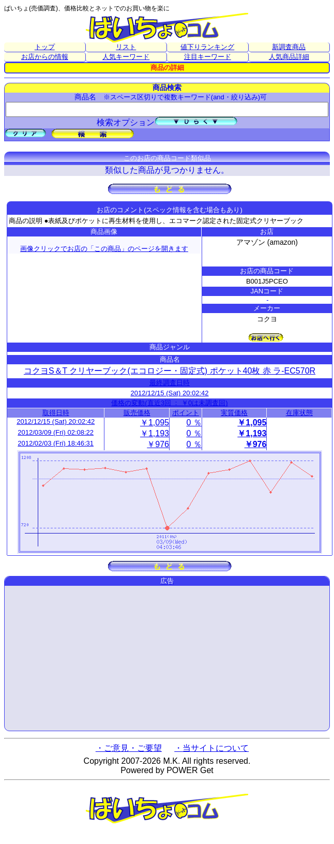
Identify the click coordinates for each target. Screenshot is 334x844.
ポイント (185, 413)
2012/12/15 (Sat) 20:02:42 (169, 393)
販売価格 (137, 413)
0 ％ (193, 422)
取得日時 (55, 413)
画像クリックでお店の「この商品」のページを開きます (104, 249)
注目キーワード (207, 57)
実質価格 (234, 413)
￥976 (158, 444)
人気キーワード (125, 57)
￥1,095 (154, 422)
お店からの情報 (44, 57)
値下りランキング (207, 47)
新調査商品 (289, 47)
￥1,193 (154, 433)
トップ (45, 47)
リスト (126, 47)
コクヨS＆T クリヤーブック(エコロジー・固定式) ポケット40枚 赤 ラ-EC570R (169, 370)
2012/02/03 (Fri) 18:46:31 (56, 443)
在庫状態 (299, 413)
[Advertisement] (167, 658)
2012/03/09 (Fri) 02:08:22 (56, 432)
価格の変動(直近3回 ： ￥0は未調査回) (169, 403)
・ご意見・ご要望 (129, 748)
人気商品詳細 (289, 57)
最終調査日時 (169, 383)
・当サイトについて (211, 748)
